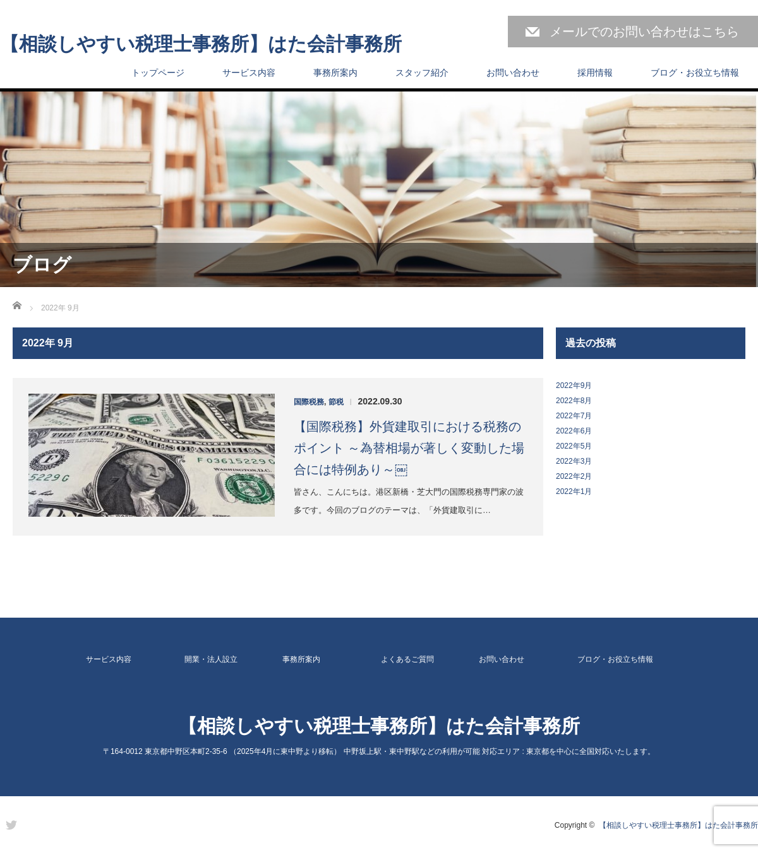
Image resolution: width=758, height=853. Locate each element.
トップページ (157, 73)
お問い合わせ (512, 73)
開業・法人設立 (211, 659)
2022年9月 (574, 385)
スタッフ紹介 (421, 73)
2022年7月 (574, 415)
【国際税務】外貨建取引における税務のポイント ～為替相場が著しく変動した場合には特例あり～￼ (409, 448)
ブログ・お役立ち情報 (695, 73)
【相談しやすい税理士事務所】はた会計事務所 (201, 44)
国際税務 (309, 401)
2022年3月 (574, 461)
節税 (336, 401)
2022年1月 (574, 491)
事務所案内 (335, 73)
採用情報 (595, 73)
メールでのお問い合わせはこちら (644, 31)
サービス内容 (248, 73)
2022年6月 (574, 430)
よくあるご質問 (407, 659)
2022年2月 (574, 476)
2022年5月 (574, 446)
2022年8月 (574, 400)
